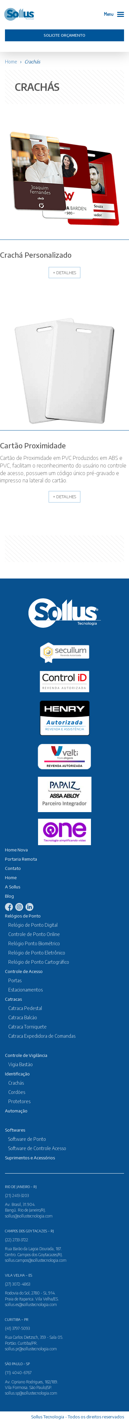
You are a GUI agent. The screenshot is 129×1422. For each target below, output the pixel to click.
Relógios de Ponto (23, 915)
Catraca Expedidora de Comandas (41, 1036)
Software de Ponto (27, 1139)
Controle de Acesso (24, 971)
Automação (16, 1110)
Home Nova (16, 849)
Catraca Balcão (22, 1017)
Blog (9, 896)
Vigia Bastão (20, 1064)
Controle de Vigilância (26, 1055)
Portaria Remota (21, 859)
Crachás (16, 1083)
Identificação (17, 1073)
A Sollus (12, 886)
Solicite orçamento (64, 35)
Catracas (13, 999)
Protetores (19, 1101)
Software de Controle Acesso (37, 1148)
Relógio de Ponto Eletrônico (36, 952)
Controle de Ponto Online (34, 934)
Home (11, 61)
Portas (15, 980)
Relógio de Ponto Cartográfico (38, 962)
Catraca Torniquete (27, 1026)
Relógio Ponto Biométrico (34, 943)
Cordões (16, 1092)
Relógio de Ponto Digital (33, 925)
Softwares (15, 1130)
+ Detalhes (64, 272)
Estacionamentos (25, 989)
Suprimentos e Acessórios (30, 1157)
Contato (13, 868)
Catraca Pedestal (25, 1008)
